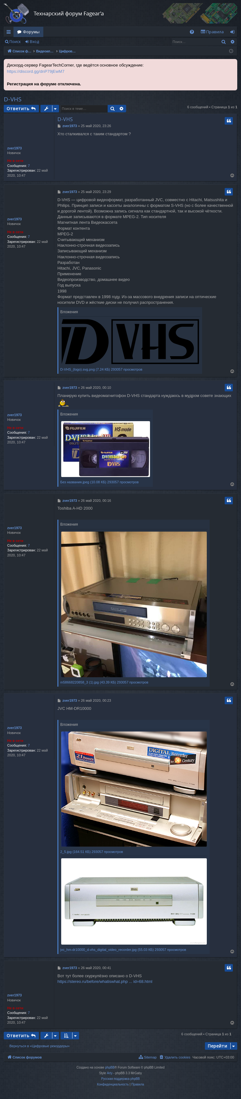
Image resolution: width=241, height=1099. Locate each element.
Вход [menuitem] (233, 33)
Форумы (31, 32)
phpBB (110, 1067)
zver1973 (14, 148)
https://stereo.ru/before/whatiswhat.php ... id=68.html (104, 981)
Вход (34, 41)
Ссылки (9, 33)
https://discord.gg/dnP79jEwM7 (35, 71)
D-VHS (13, 99)
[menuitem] (192, 32)
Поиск (15, 41)
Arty (110, 1073)
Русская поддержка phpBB (120, 1078)
